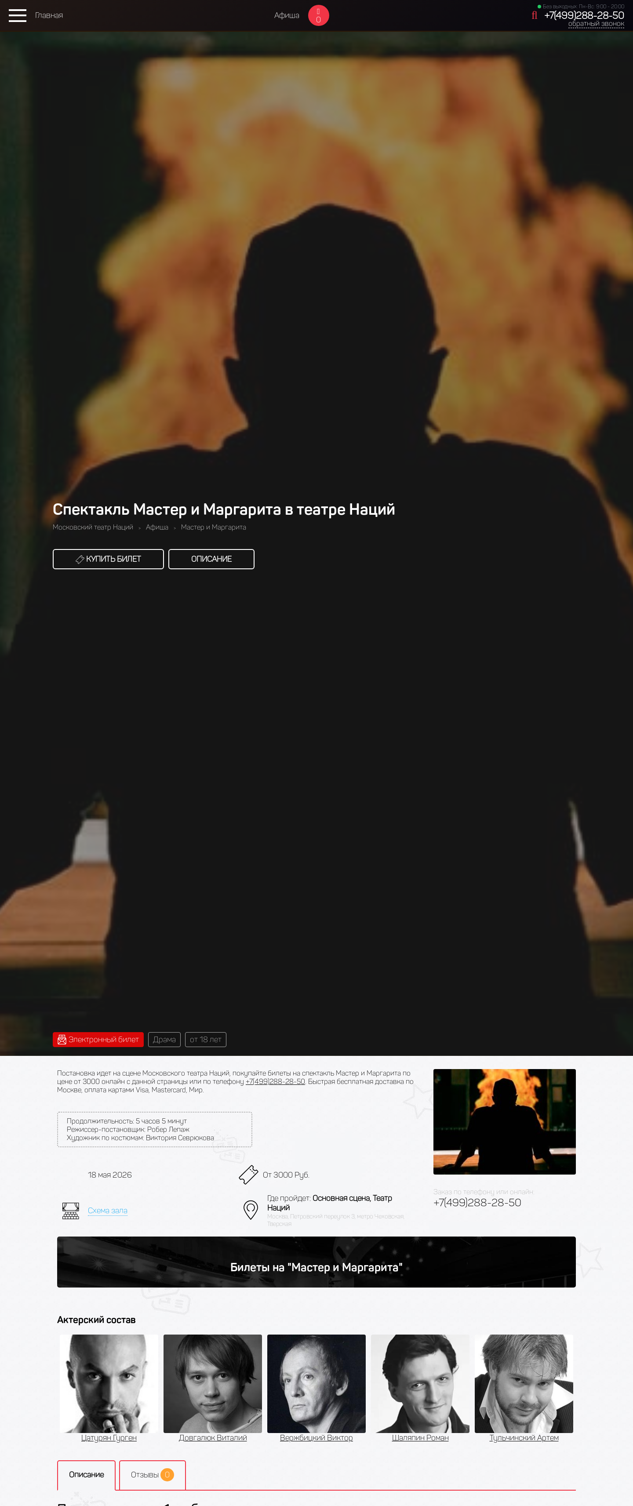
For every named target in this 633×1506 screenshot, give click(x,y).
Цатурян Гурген (109, 1438)
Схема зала (107, 1210)
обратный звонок (596, 23)
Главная (49, 15)
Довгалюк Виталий (213, 1438)
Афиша (286, 15)
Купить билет (108, 559)
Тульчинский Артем (524, 1438)
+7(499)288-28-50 (584, 16)
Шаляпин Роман (420, 1438)
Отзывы (152, 1474)
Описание (211, 559)
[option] (109, 1389)
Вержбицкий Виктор (316, 1438)
